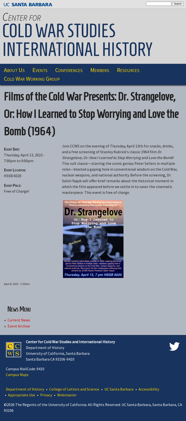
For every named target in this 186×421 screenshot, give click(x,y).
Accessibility (149, 389)
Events (39, 70)
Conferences (69, 70)
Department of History (25, 389)
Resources (128, 70)
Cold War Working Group (32, 78)
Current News (19, 320)
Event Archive (19, 326)
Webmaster (67, 394)
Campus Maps (17, 374)
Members (99, 70)
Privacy (46, 394)
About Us (14, 70)
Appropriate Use (21, 394)
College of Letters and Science (74, 389)
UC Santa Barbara (118, 389)
